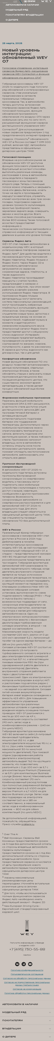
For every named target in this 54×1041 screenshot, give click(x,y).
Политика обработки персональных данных (27, 993)
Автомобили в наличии (20, 1004)
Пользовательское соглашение (27, 974)
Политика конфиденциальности (27, 970)
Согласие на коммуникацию (27, 989)
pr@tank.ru (27, 824)
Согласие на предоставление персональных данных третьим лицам (27, 983)
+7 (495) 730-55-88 (27, 949)
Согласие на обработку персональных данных (27, 978)
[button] (27, 1012)
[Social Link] (17, 964)
